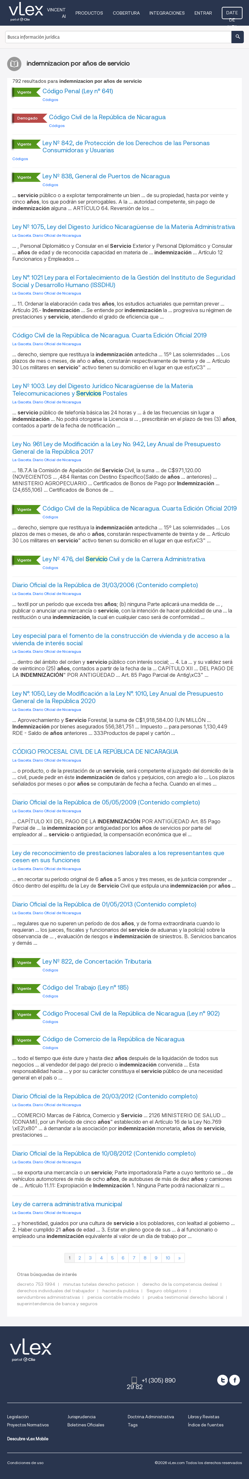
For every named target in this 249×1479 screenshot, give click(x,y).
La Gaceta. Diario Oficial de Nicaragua (46, 235)
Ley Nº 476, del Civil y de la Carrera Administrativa (123, 559)
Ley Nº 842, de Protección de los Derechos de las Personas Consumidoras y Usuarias (126, 147)
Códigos (50, 99)
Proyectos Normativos (28, 1424)
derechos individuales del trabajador (56, 1290)
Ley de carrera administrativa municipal (67, 1204)
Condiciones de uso (25, 1462)
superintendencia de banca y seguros (57, 1303)
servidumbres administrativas (48, 1297)
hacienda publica (120, 1290)
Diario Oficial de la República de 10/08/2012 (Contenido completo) (104, 1153)
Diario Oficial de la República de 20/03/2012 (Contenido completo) (104, 1096)
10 (168, 1257)
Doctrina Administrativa (151, 1416)
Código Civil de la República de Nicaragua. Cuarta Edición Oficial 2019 (109, 335)
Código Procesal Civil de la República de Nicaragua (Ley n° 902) (130, 1013)
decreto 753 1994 (36, 1284)
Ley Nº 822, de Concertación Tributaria (96, 961)
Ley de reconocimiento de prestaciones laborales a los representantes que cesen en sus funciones (118, 857)
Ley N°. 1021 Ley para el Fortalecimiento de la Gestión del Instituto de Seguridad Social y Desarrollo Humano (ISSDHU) (123, 281)
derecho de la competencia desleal (180, 1284)
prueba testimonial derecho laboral (185, 1297)
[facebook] (234, 1380)
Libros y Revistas (203, 1416)
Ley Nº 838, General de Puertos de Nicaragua (106, 176)
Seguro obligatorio (167, 1290)
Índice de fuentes (205, 1424)
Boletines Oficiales (85, 1424)
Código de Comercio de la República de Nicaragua (113, 1039)
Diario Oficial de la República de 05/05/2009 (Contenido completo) (106, 802)
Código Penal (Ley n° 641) (77, 91)
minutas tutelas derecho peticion (99, 1284)
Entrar (203, 13)
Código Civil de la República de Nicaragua (107, 117)
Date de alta (232, 14)
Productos (89, 13)
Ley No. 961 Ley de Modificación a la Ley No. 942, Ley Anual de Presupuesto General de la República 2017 (116, 448)
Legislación (18, 1416)
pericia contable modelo (114, 1297)
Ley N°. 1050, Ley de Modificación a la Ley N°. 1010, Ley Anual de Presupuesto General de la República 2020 (117, 697)
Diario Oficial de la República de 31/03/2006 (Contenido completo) (105, 585)
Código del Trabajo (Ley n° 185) (85, 987)
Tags (132, 1424)
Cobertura (126, 13)
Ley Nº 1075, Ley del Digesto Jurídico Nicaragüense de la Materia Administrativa (123, 226)
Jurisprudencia (81, 1416)
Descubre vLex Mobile (27, 1438)
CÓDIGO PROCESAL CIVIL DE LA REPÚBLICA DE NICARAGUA (95, 751)
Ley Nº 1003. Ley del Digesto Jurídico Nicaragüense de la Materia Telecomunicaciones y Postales (102, 390)
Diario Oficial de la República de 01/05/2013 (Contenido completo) (104, 904)
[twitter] (222, 1380)
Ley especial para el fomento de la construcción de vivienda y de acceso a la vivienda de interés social (121, 639)
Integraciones (167, 13)
